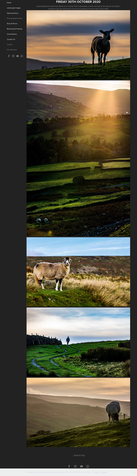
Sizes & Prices (12, 23)
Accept (96, 472)
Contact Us (11, 39)
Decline (103, 472)
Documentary (12, 50)
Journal (9, 44)
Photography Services (14, 18)
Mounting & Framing (14, 29)
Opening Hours (12, 13)
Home (9, 2)
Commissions (12, 34)
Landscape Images (14, 8)
